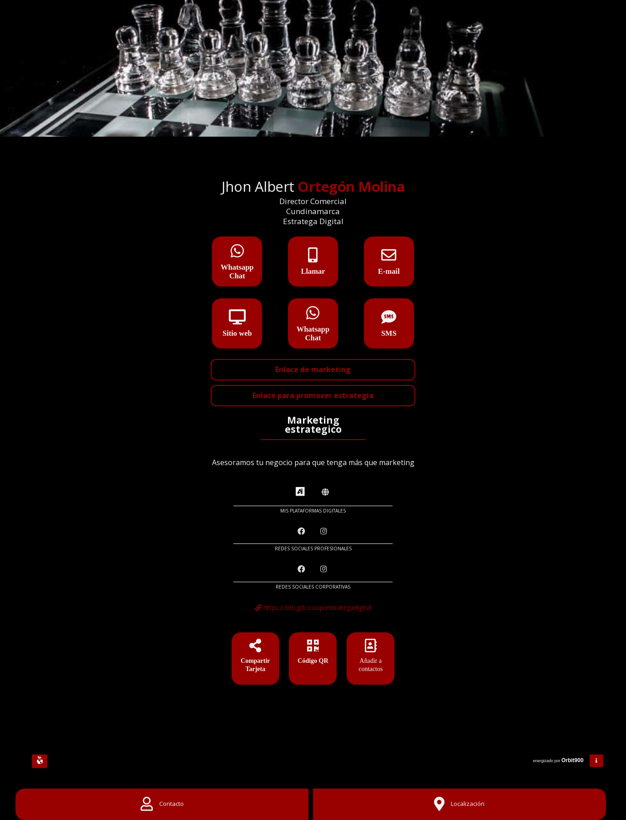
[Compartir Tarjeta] (255, 660)
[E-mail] (389, 258)
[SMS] (389, 320)
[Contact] (161, 804)
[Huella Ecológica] (39, 761)
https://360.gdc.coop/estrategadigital (313, 607)
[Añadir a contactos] (370, 660)
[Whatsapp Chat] (237, 254)
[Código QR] (313, 660)
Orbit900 (573, 760)
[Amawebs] (325, 492)
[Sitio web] (237, 320)
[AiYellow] (300, 492)
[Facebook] (302, 531)
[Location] (459, 804)
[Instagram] (324, 531)
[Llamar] (313, 258)
